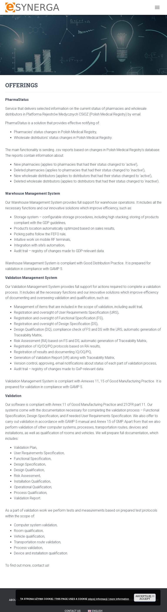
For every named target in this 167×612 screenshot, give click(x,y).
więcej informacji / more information (108, 599)
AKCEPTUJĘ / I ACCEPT (144, 597)
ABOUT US (15, 600)
